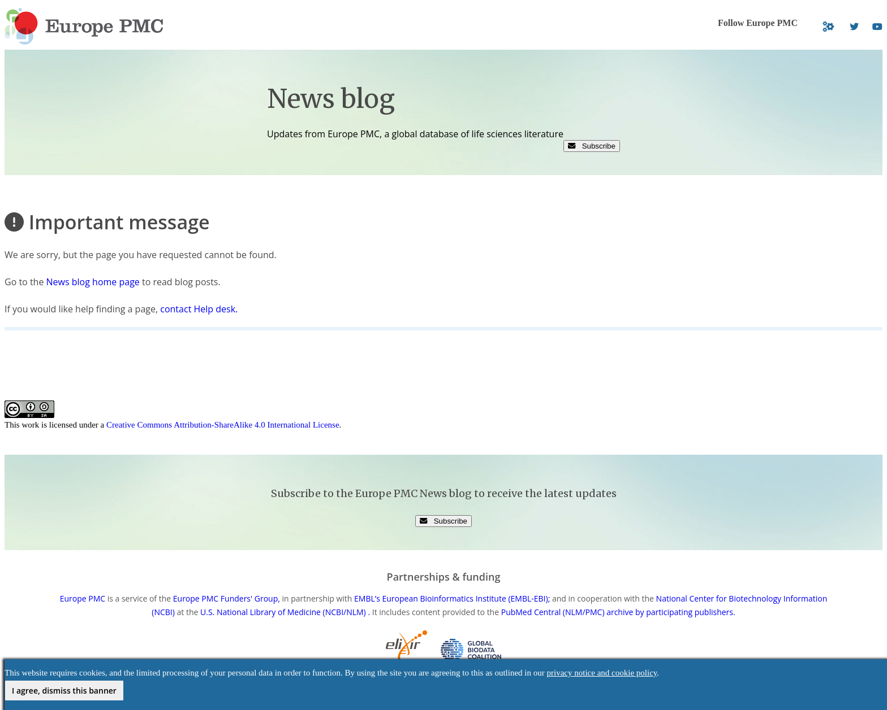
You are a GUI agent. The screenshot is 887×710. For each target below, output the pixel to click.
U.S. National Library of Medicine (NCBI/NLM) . (285, 612)
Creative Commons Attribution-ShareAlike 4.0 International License (222, 424)
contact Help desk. (199, 309)
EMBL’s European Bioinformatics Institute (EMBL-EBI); (452, 598)
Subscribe (591, 146)
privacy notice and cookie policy (602, 672)
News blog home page (93, 282)
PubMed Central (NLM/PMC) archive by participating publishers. (618, 612)
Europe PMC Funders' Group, (226, 598)
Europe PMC (82, 598)
